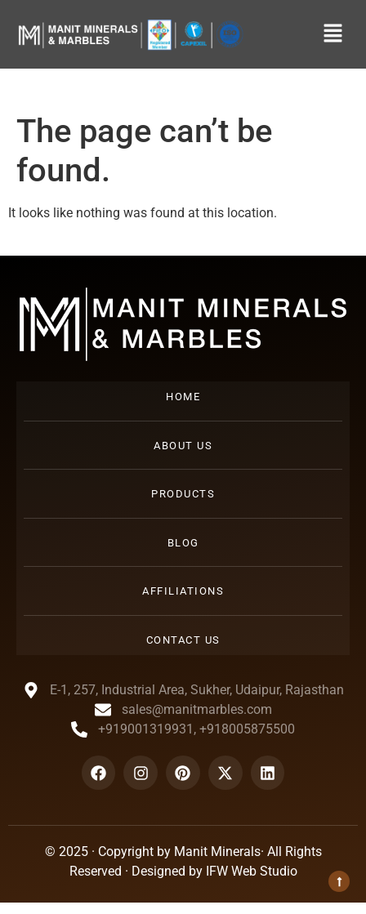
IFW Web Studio (251, 871)
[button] (333, 34)
